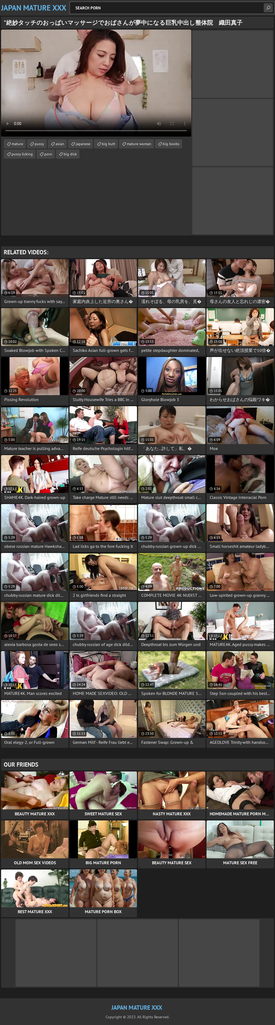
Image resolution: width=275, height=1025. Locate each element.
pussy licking (22, 154)
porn (48, 154)
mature (17, 143)
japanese (83, 143)
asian (60, 143)
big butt (108, 143)
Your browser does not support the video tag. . (96, 83)
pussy (39, 143)
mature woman (139, 143)
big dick (70, 154)
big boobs (171, 143)
